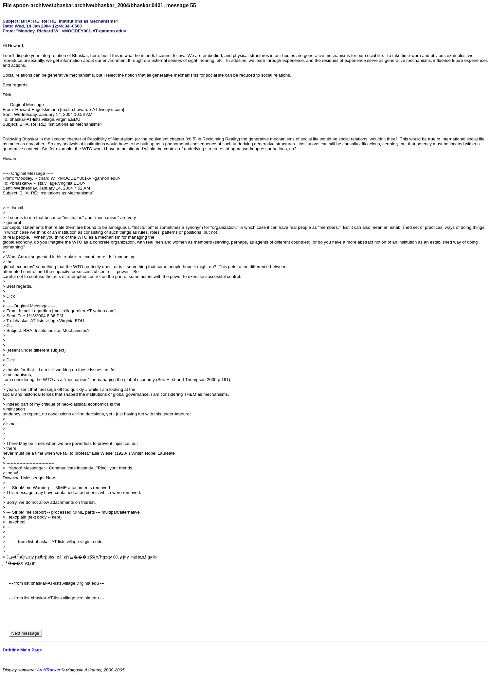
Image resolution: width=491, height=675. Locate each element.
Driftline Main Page (22, 650)
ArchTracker (49, 669)
